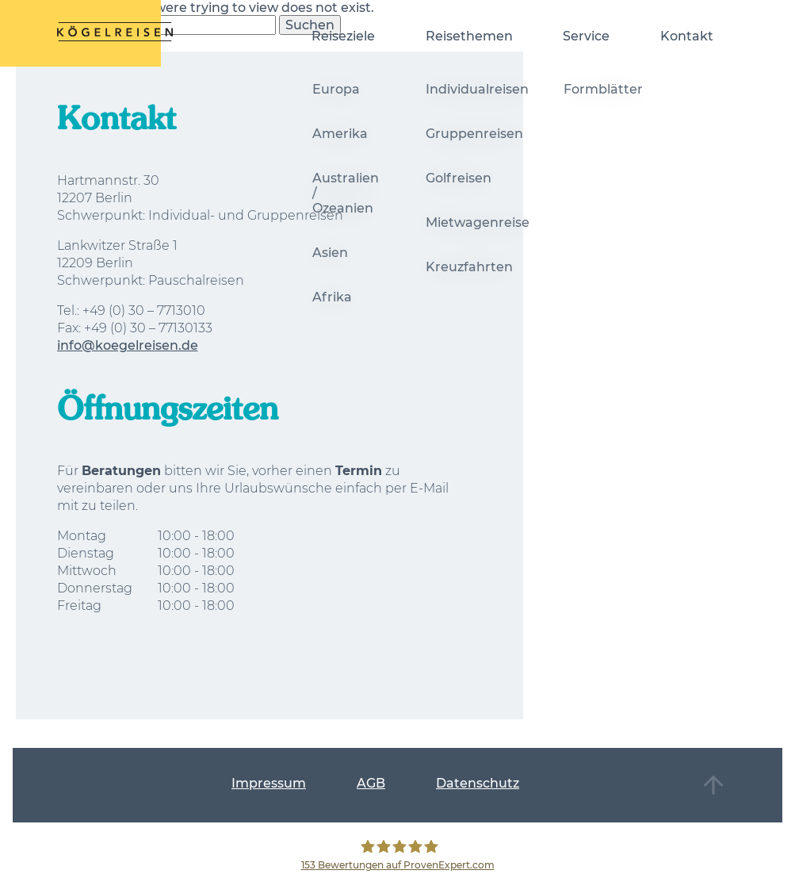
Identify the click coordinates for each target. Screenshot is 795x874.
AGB (371, 783)
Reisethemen (469, 36)
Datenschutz (477, 783)
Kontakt (686, 36)
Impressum (268, 783)
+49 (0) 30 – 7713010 (143, 310)
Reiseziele (343, 36)
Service (586, 36)
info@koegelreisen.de (127, 345)
